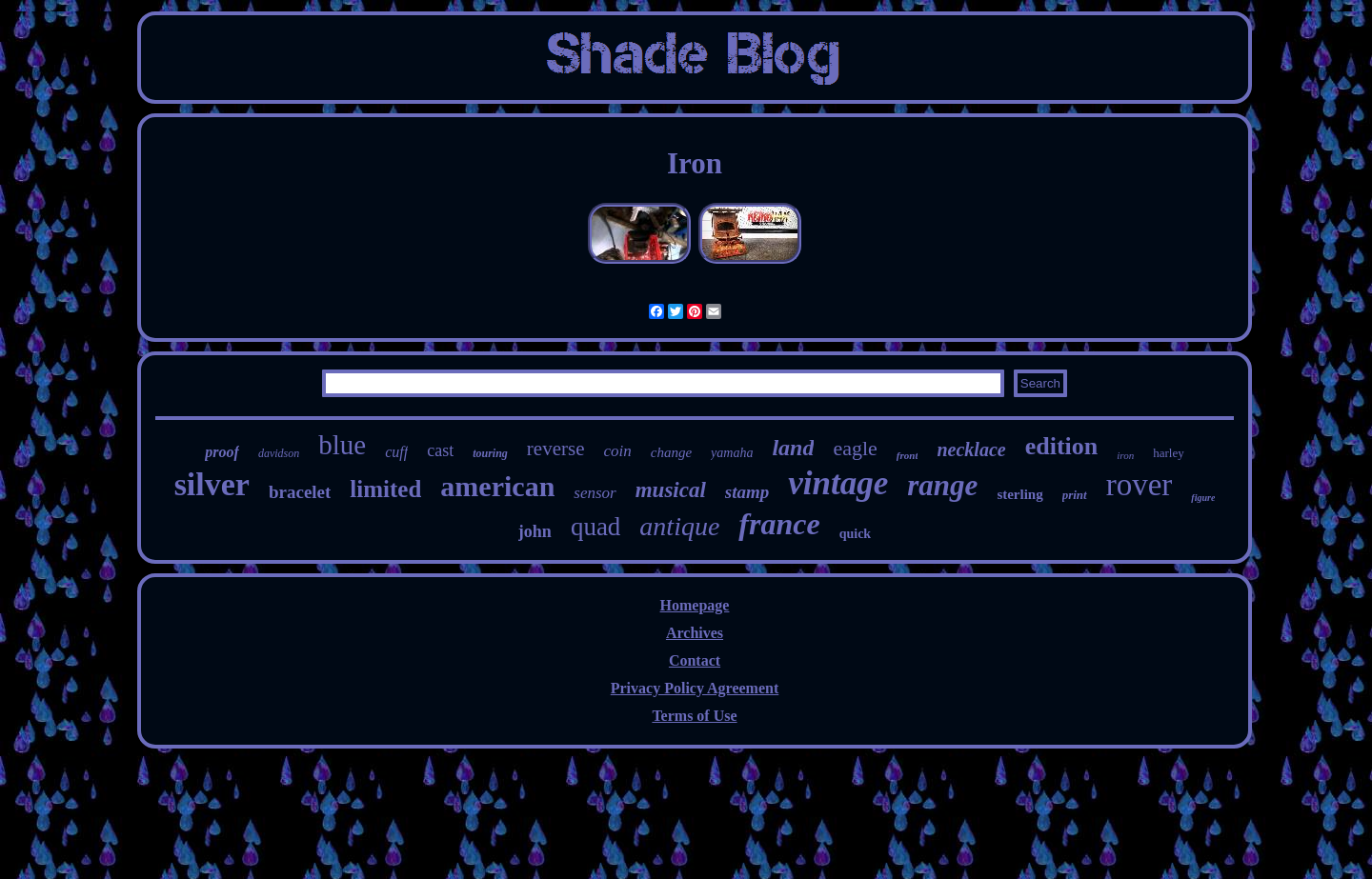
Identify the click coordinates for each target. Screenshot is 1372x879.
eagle (855, 448)
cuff (396, 452)
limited (385, 489)
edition (1062, 446)
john (535, 531)
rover (1139, 485)
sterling (1019, 494)
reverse (556, 448)
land (793, 447)
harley (1168, 453)
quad (595, 526)
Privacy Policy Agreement (695, 688)
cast (440, 450)
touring (490, 453)
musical (671, 490)
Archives (694, 633)
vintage (838, 483)
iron (1125, 455)
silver (212, 484)
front (907, 455)
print (1074, 495)
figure (1203, 497)
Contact (694, 660)
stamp (747, 492)
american (497, 486)
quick (855, 534)
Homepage (695, 605)
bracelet (300, 492)
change (671, 452)
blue (342, 445)
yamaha (732, 453)
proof (222, 452)
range (942, 485)
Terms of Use (694, 716)
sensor (594, 493)
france (778, 524)
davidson (278, 453)
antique (679, 526)
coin (617, 451)
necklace (971, 449)
